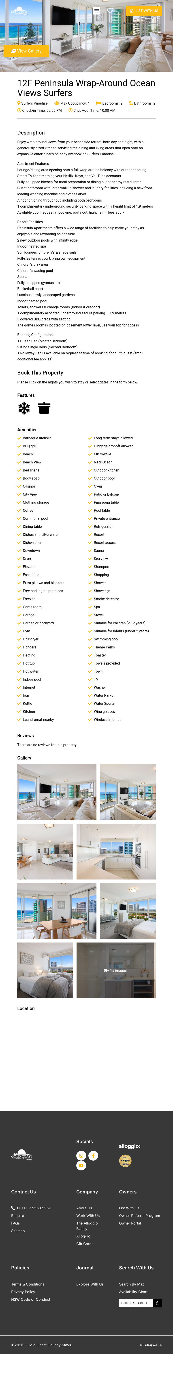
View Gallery (26, 52)
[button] (91, 11)
